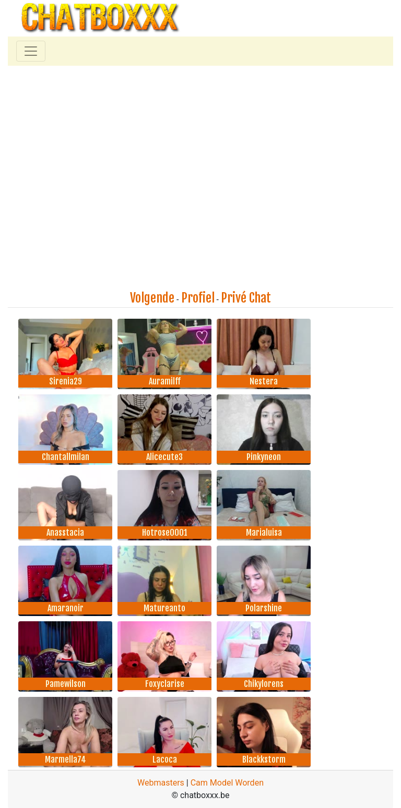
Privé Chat (246, 298)
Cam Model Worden (227, 783)
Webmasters (160, 783)
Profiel (198, 298)
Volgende (152, 298)
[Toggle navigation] (30, 51)
